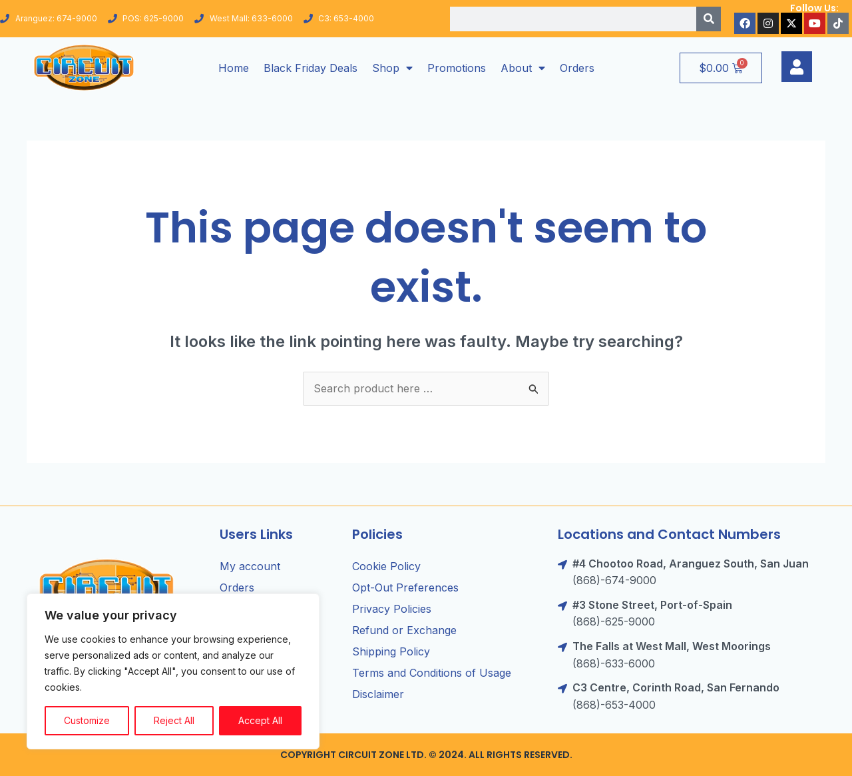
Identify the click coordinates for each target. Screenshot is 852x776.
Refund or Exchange (404, 630)
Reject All (174, 720)
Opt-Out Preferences (405, 587)
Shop (392, 68)
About (523, 68)
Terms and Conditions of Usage (431, 672)
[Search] (708, 19)
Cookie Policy (386, 566)
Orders (577, 68)
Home (233, 68)
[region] (173, 671)
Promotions (456, 68)
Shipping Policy (391, 651)
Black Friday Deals (310, 68)
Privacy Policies (391, 608)
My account (250, 566)
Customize (87, 720)
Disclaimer (378, 694)
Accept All (260, 720)
